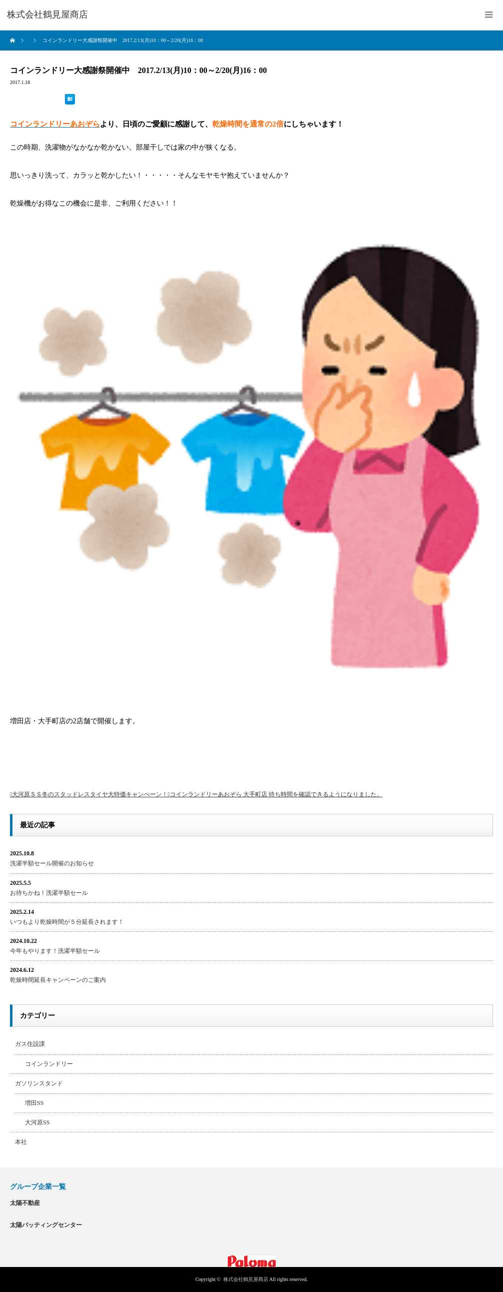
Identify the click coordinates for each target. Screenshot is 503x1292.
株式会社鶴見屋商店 (245, 1279)
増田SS (34, 1102)
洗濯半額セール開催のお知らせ (52, 863)
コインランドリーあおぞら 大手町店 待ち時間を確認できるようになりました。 (276, 794)
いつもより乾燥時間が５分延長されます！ (67, 921)
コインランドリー (49, 1063)
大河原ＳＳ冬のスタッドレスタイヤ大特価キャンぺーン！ (90, 794)
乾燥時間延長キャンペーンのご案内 (58, 979)
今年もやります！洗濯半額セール (55, 950)
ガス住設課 (30, 1043)
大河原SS (37, 1122)
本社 (21, 1141)
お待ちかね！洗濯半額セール (49, 892)
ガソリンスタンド (39, 1083)
